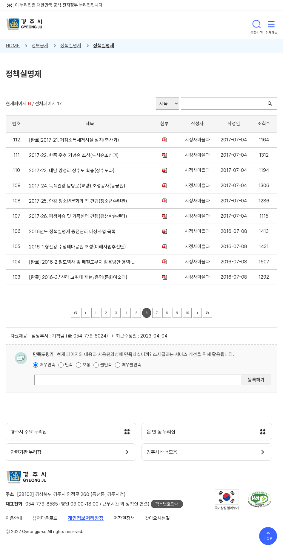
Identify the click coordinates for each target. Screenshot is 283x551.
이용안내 (14, 519)
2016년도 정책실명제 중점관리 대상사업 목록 (73, 231)
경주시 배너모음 (164, 453)
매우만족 (47, 364)
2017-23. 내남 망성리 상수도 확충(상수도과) (73, 170)
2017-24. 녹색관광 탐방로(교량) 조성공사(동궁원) (78, 186)
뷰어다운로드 (45, 519)
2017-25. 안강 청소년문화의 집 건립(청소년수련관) (79, 201)
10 (187, 312)
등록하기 (256, 380)
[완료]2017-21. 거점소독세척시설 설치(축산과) (75, 140)
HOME (13, 45)
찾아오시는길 (157, 519)
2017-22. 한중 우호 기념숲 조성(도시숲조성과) (75, 155)
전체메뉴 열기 (271, 24)
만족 (69, 364)
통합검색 (256, 24)
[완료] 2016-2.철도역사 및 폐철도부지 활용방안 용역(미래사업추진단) (83, 262)
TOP (268, 538)
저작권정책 (124, 519)
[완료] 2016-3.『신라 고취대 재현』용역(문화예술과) (79, 277)
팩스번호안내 (167, 505)
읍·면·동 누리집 (163, 432)
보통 (86, 364)
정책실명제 (70, 45)
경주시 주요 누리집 (31, 432)
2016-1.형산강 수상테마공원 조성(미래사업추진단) (78, 247)
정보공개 (40, 45)
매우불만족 (131, 364)
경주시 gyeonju (25, 24)
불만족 (106, 364)
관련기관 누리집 (28, 453)
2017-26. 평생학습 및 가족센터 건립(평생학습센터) (79, 216)
